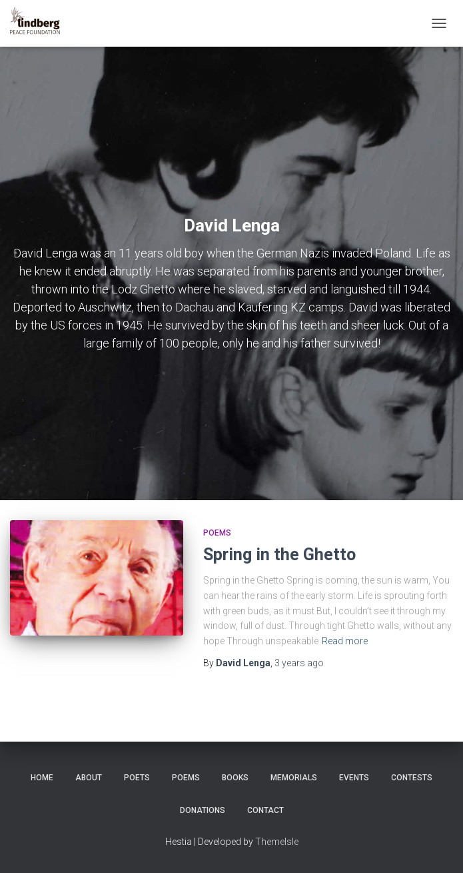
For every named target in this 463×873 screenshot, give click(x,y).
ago (299, 663)
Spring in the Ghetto (279, 554)
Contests (411, 777)
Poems (217, 533)
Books (235, 777)
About (88, 777)
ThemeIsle (276, 841)
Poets (137, 777)
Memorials (293, 777)
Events (354, 777)
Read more (345, 641)
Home (42, 777)
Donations (202, 810)
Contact (265, 810)
